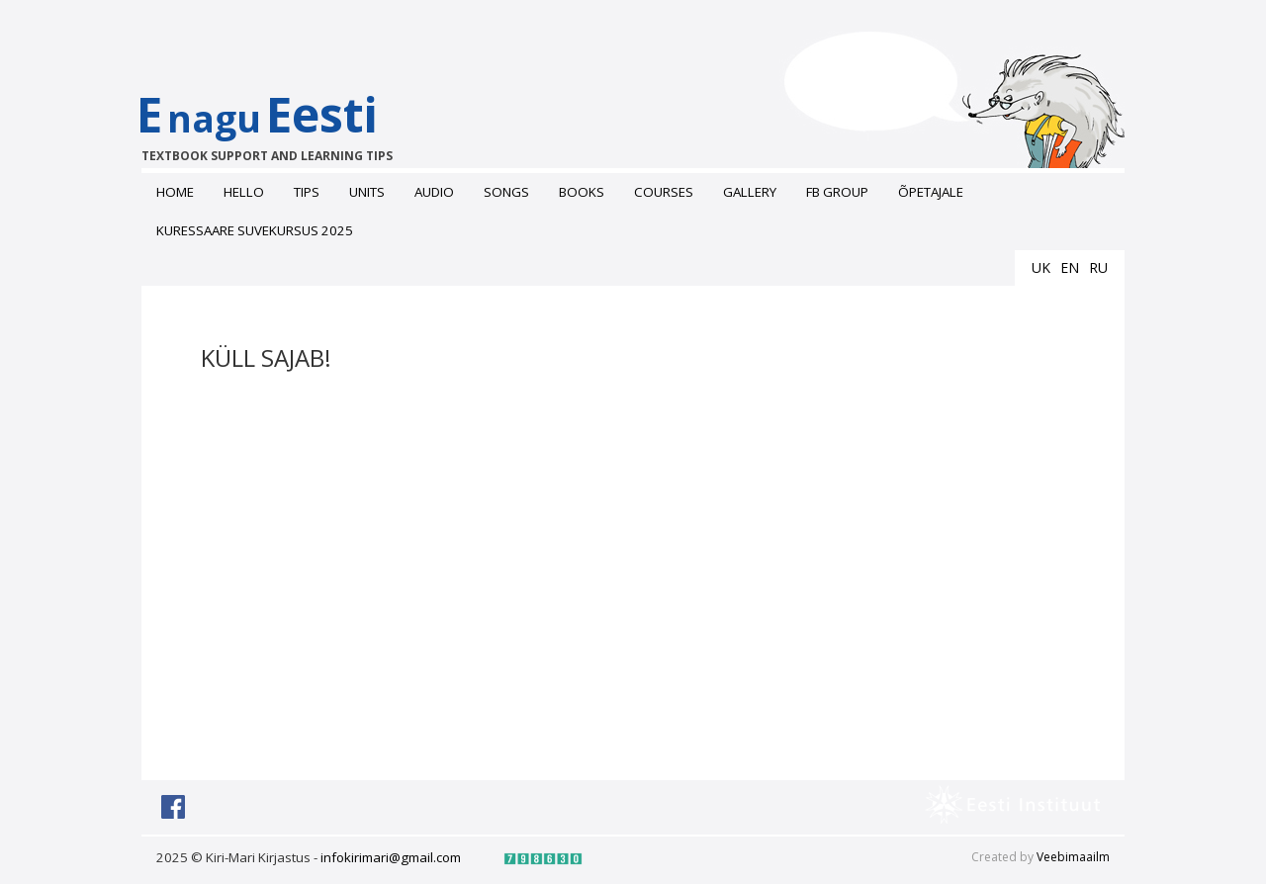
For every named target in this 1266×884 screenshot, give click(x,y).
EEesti (277, 123)
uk (1041, 267)
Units (367, 192)
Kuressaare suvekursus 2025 (254, 230)
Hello (244, 192)
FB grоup (837, 192)
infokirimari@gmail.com (390, 857)
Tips (306, 192)
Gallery (749, 192)
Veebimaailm (1073, 856)
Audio (434, 192)
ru (1098, 267)
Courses (663, 192)
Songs (506, 192)
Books (581, 192)
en (1069, 267)
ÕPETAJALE (930, 192)
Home (175, 192)
